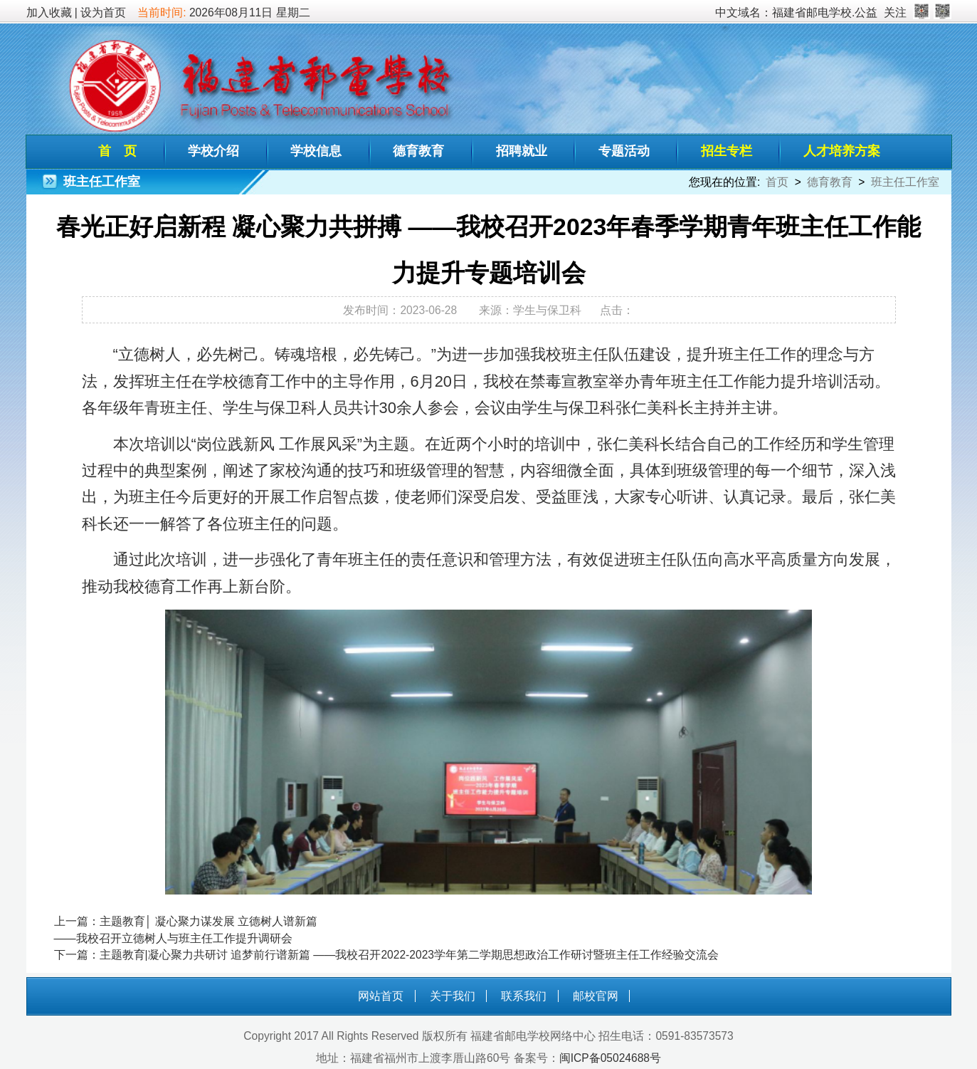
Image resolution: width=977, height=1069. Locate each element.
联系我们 (523, 996)
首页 (777, 182)
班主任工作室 (905, 182)
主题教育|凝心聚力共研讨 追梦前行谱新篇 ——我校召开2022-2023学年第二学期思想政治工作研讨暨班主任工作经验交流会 (409, 955)
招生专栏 (726, 151)
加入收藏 (49, 12)
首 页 (117, 151)
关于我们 (452, 996)
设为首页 (103, 12)
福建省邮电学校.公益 (824, 12)
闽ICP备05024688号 (610, 1058)
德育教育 (418, 151)
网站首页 (380, 996)
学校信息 (316, 151)
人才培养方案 (841, 151)
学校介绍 (213, 151)
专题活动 (624, 151)
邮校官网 (595, 996)
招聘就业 (521, 151)
